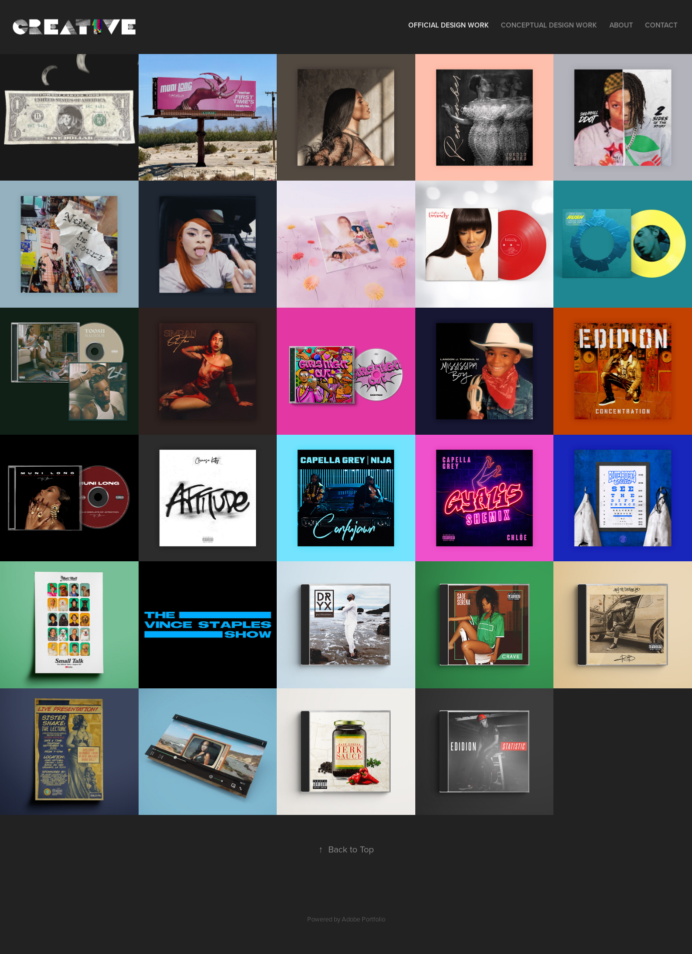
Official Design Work (448, 25)
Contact (661, 25)
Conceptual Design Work (549, 25)
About (621, 25)
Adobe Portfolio (363, 918)
